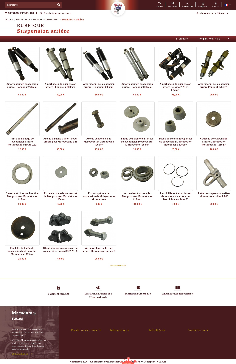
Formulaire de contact (198, 347)
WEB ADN (161, 362)
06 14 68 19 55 (210, 340)
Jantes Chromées (81, 331)
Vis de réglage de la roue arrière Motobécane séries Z (98, 250)
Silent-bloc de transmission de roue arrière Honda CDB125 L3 (60, 250)
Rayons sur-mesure (82, 328)
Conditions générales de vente (165, 328)
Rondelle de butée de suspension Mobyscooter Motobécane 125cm (22, 251)
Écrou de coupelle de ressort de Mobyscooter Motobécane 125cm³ (60, 196)
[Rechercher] (30, 5)
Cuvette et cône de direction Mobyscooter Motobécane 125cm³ (22, 196)
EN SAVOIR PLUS (20, 353)
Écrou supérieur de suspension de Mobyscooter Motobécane (99, 196)
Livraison (116, 325)
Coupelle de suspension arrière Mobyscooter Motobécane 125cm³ (213, 141)
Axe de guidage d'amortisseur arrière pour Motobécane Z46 (60, 140)
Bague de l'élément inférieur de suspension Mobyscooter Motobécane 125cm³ (137, 141)
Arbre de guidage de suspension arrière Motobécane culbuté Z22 (22, 141)
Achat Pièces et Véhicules (124, 331)
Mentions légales (159, 325)
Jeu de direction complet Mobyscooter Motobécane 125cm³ (137, 196)
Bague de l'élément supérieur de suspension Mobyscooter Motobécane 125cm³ (175, 141)
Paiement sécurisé (121, 328)
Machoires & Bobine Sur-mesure (88, 334)
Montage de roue (81, 325)
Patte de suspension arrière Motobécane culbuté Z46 (214, 195)
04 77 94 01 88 (195, 340)
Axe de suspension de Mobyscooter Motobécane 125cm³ (99, 141)
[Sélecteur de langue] (227, 5)
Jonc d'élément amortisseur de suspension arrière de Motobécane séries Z (175, 196)
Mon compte (118, 334)
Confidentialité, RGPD (161, 331)
